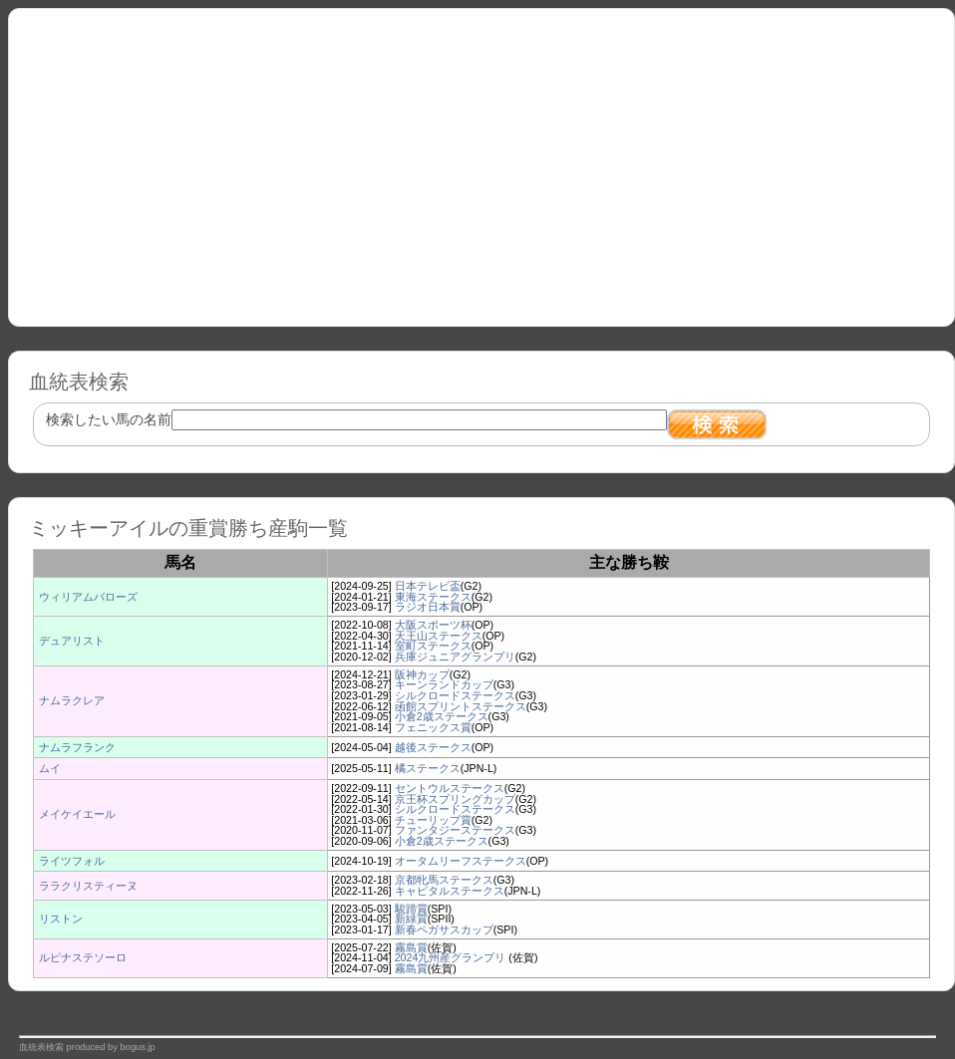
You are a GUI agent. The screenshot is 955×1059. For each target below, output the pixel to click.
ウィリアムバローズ (88, 597)
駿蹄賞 (411, 909)
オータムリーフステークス (460, 861)
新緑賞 (411, 919)
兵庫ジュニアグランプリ (455, 656)
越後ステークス (433, 747)
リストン (61, 919)
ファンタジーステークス (455, 830)
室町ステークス (433, 646)
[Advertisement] (481, 160)
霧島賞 (411, 947)
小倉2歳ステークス (441, 716)
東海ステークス (433, 597)
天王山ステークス (438, 636)
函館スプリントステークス (460, 706)
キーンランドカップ (444, 684)
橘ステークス (428, 768)
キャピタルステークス (449, 891)
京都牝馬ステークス (444, 880)
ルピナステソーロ (83, 957)
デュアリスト (72, 641)
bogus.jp (138, 1047)
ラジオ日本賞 (428, 607)
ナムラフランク (77, 747)
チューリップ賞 (433, 820)
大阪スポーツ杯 (433, 625)
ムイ (50, 768)
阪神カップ (422, 674)
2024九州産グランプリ (452, 957)
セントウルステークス (449, 788)
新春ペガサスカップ (444, 929)
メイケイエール (77, 814)
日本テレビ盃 (428, 586)
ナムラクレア (72, 700)
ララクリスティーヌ (88, 886)
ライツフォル (72, 861)
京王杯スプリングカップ (455, 799)
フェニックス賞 (433, 727)
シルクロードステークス (455, 695)
